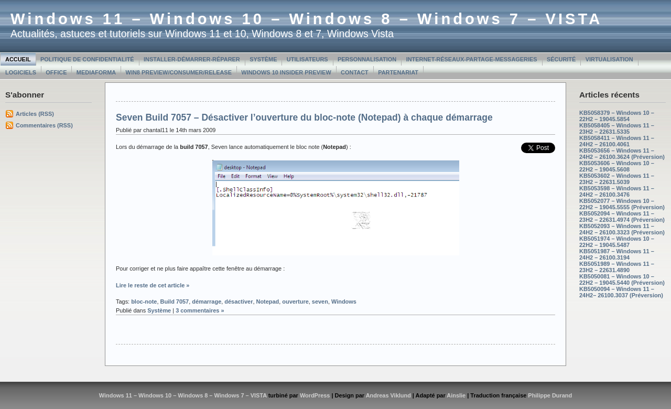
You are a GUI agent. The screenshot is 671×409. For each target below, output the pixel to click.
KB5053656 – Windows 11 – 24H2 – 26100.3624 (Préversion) (622, 153)
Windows (343, 301)
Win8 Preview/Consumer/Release (179, 72)
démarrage (206, 301)
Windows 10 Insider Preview (286, 72)
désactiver (238, 301)
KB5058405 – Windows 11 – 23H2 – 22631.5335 (616, 128)
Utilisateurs (307, 59)
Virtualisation (609, 59)
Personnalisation (367, 59)
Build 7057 (174, 301)
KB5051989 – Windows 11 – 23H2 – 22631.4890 (616, 267)
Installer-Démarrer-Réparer (192, 59)
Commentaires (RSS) (44, 125)
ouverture (295, 301)
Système (263, 59)
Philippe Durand (550, 395)
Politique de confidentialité (87, 59)
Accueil (18, 59)
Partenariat (398, 72)
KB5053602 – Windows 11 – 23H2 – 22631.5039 (616, 179)
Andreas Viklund (388, 395)
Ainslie (456, 395)
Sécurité (561, 59)
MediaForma (96, 72)
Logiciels (20, 72)
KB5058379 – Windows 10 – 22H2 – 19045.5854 (616, 116)
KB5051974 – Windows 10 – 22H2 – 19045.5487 (616, 241)
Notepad (267, 301)
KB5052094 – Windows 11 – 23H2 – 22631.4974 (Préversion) (622, 216)
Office (56, 72)
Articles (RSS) (35, 114)
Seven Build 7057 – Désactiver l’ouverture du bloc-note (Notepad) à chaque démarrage (304, 117)
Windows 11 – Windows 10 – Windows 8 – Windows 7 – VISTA (306, 18)
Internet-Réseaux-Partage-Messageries (471, 59)
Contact (355, 72)
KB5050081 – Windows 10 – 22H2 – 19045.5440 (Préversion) (622, 279)
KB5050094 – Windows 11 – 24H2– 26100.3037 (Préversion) (621, 292)
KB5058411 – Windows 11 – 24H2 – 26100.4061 (616, 141)
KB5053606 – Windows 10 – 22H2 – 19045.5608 (616, 166)
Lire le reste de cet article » (152, 285)
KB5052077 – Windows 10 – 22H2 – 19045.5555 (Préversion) (622, 204)
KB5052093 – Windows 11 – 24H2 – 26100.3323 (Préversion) (622, 229)
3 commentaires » (200, 310)
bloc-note (144, 301)
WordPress (315, 395)
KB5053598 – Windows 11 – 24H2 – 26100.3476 (616, 191)
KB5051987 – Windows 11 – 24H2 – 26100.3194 (616, 254)
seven (320, 301)
